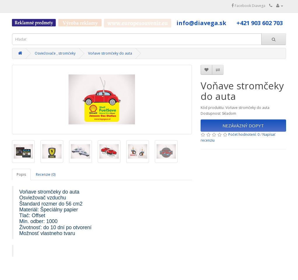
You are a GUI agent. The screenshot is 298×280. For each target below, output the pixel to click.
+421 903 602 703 (259, 23)
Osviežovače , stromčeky (55, 53)
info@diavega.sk (201, 23)
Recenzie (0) (45, 174)
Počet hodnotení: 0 (244, 134)
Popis (21, 174)
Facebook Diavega (248, 5)
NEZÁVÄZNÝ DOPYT (243, 125)
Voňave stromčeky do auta (110, 53)
